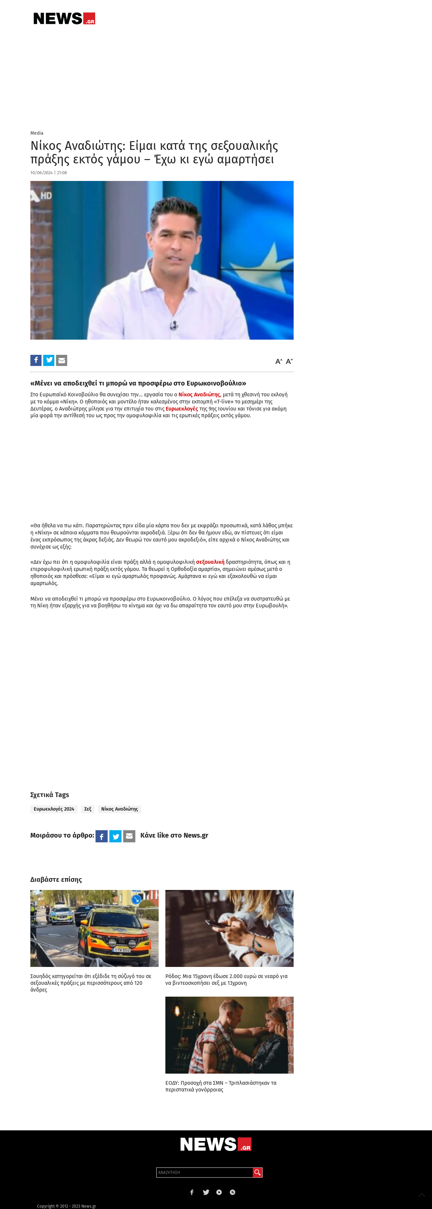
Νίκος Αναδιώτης (119, 809)
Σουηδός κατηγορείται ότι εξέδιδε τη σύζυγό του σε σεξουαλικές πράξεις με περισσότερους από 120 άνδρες (90, 983)
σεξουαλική (209, 562)
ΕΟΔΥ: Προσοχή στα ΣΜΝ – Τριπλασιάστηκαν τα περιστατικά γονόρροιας (220, 1086)
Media (37, 133)
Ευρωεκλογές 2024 (54, 809)
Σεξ (87, 809)
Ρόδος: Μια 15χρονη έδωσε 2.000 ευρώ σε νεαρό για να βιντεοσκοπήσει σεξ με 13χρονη (226, 979)
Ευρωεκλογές (182, 408)
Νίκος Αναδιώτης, (200, 394)
